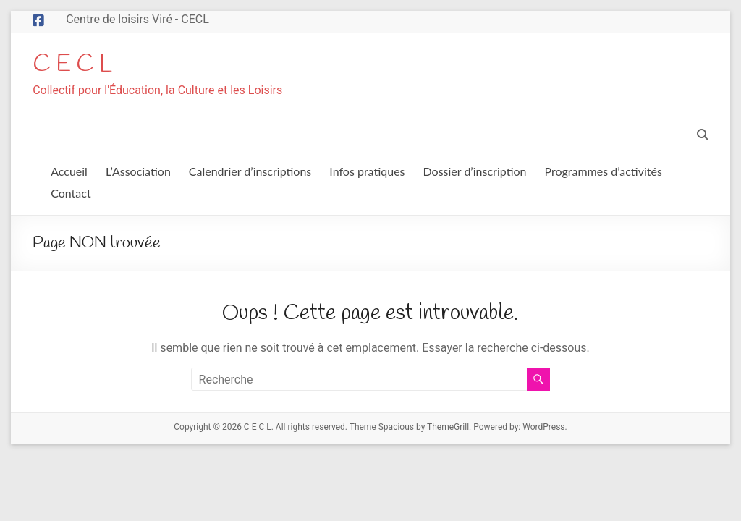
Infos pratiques (367, 172)
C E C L (76, 64)
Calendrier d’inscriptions (250, 172)
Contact (70, 193)
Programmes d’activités (603, 172)
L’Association (138, 172)
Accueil (69, 172)
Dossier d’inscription (475, 172)
